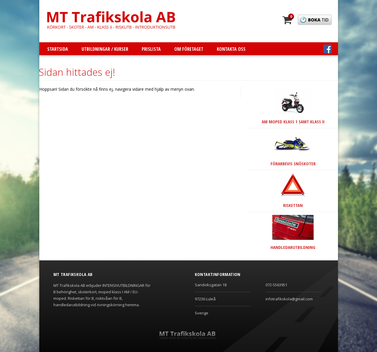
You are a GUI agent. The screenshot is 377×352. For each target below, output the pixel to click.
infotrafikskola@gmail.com (289, 299)
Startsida (57, 49)
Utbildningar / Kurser (105, 49)
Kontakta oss (231, 49)
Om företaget (188, 49)
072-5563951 (276, 284)
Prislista (151, 49)
